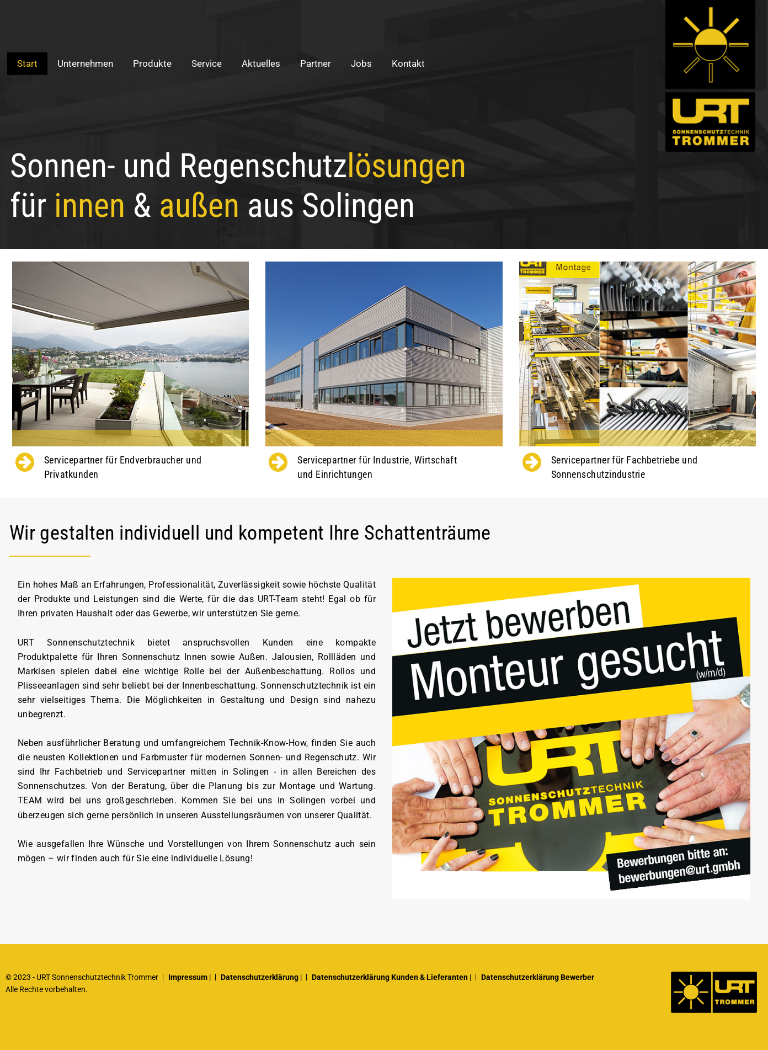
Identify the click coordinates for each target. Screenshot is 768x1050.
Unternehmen (85, 63)
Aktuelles (261, 63)
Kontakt (408, 63)
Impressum (187, 977)
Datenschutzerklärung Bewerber (537, 977)
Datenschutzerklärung (259, 977)
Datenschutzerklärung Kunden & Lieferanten (390, 977)
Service (206, 63)
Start (27, 63)
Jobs (361, 63)
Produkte (152, 63)
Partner (315, 63)
